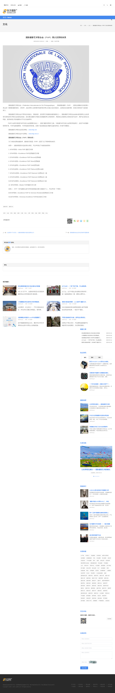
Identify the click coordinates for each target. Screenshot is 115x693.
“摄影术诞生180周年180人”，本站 (99, 501)
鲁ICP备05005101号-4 (35, 684)
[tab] (85, 357)
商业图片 (93, 573)
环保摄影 (106, 563)
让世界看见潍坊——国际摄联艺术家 (99, 404)
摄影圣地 (100, 585)
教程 (15, 213)
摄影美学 (105, 583)
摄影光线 (106, 578)
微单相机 (94, 595)
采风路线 (99, 555)
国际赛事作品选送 (85, 563)
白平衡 (82, 555)
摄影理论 (83, 583)
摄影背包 (90, 575)
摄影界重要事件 (105, 580)
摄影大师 (83, 578)
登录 (20, 5)
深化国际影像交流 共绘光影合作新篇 (29, 286)
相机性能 (94, 598)
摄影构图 (101, 578)
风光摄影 (99, 558)
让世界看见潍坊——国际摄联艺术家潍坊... (96, 470)
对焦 (94, 558)
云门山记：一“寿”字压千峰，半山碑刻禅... (74, 286)
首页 (81, 25)
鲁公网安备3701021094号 (48, 684)
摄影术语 (104, 588)
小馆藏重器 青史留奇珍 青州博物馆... (29, 302)
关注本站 (109, 618)
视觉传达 (107, 593)
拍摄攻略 (83, 570)
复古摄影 (104, 558)
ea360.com (18, 686)
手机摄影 (83, 595)
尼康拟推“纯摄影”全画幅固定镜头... (99, 373)
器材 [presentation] (92, 357)
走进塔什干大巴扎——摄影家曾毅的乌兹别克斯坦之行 (20, 232)
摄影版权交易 (84, 575)
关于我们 (73, 684)
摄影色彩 (94, 585)
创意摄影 (83, 558)
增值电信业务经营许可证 (9, 684)
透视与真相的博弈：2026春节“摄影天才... (74, 302)
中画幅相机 (101, 600)
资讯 (85, 25)
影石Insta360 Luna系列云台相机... (99, 361)
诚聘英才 (88, 686)
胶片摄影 (83, 568)
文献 (36, 213)
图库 (39, 213)
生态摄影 (102, 593)
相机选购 (100, 598)
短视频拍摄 (89, 558)
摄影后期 (83, 580)
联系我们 (81, 684)
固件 (94, 560)
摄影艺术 (94, 590)
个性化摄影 (89, 560)
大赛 (29, 213)
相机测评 (104, 595)
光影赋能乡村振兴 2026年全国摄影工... (29, 317)
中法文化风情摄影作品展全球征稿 (99, 415)
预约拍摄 (81, 686)
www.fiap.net (33, 130)
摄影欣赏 (88, 590)
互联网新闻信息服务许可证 (22, 684)
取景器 (97, 570)
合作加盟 (110, 684)
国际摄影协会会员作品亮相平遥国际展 (79, 232)
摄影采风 (96, 575)
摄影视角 (93, 588)
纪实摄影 (98, 565)
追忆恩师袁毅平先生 (95, 535)
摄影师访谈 (105, 585)
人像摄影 (109, 570)
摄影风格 (88, 578)
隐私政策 (102, 684)
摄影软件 (88, 585)
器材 (18, 213)
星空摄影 (105, 598)
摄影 (105, 573)
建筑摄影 (103, 565)
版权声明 (95, 684)
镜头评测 (88, 568)
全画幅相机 (102, 570)
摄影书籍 (99, 588)
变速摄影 (93, 555)
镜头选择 (94, 568)
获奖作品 (92, 565)
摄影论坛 (100, 583)
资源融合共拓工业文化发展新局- (98, 426)
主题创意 (107, 600)
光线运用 (102, 560)
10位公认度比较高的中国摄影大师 (99, 490)
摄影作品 (96, 593)
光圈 (98, 560)
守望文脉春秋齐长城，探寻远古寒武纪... (74, 317)
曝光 (87, 570)
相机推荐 (88, 598)
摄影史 (82, 588)
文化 (89, 25)
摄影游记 (100, 590)
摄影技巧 (94, 580)
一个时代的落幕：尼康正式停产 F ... (99, 384)
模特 (108, 568)
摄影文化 (11, 206)
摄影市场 (87, 588)
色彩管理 (83, 573)
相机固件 (83, 598)
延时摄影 (83, 600)
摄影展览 (105, 590)
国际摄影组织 (94, 563)
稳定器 (99, 595)
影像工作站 (89, 600)
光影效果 (108, 560)
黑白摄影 (100, 563)
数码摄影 (88, 595)
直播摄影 (95, 600)
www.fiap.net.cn (34, 134)
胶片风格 (109, 565)
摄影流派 (88, 583)
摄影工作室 (94, 578)
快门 (99, 568)
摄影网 (109, 588)
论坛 (47, 213)
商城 (43, 213)
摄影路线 (94, 583)
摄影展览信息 (84, 593)
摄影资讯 (5, 206)
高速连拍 (83, 560)
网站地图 (88, 684)
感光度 (109, 558)
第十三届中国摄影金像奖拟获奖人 (99, 512)
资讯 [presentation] (85, 357)
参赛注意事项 (105, 555)
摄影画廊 (88, 580)
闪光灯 (88, 573)
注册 (26, 5)
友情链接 (110, 686)
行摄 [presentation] (99, 357)
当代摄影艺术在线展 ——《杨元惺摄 (99, 524)
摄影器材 (83, 585)
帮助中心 (95, 686)
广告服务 (73, 686)
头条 (8, 213)
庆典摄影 (92, 570)
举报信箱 (102, 686)
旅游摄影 (103, 568)
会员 (82, 565)
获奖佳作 (86, 565)
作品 (25, 213)
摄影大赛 (102, 575)
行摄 (22, 213)
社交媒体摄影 (100, 573)
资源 (32, 213)
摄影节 (99, 580)
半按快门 (87, 555)
